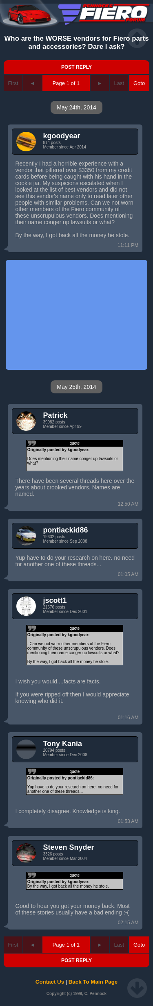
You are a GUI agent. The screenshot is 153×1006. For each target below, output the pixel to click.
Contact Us (49, 982)
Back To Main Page (93, 982)
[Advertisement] (76, 315)
